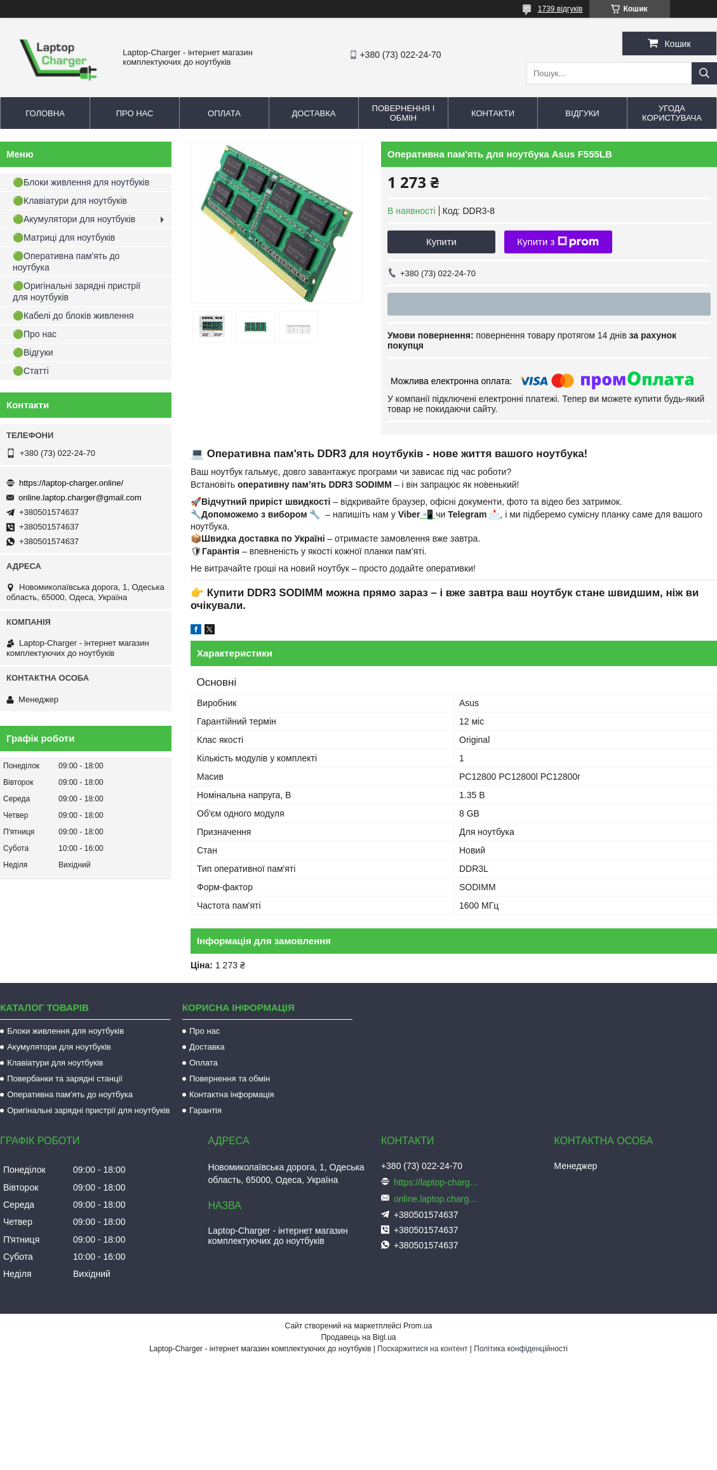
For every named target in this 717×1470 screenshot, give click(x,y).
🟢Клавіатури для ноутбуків (70, 201)
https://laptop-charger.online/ (71, 483)
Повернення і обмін (403, 113)
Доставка (314, 113)
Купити (441, 241)
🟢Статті (31, 371)
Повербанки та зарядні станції (65, 1078)
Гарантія (205, 1110)
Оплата (224, 113)
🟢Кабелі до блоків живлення (73, 316)
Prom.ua (417, 1325)
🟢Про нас (35, 334)
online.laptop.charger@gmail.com (80, 497)
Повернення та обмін (229, 1078)
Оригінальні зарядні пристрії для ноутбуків (88, 1110)
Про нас (135, 113)
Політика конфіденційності (521, 1348)
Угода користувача (672, 113)
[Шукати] (704, 73)
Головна (45, 113)
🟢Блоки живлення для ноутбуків (81, 182)
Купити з (558, 242)
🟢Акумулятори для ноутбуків (74, 219)
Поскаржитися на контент (422, 1348)
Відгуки (582, 113)
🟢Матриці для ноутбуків (64, 237)
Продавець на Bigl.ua (358, 1337)
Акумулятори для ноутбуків (59, 1047)
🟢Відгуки (33, 352)
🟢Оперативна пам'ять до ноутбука (66, 261)
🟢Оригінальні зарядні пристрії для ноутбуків (76, 291)
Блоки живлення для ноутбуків (65, 1031)
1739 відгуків (560, 8)
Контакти (492, 113)
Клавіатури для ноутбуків (55, 1062)
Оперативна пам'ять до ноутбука (70, 1094)
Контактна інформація (231, 1094)
